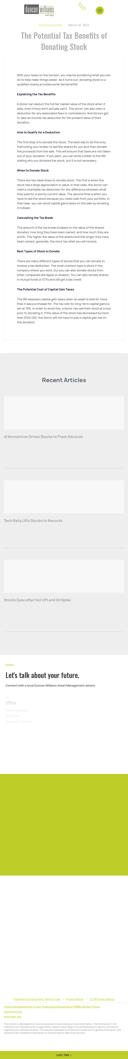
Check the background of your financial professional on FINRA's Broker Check (52, 1007)
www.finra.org (13, 1011)
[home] (39, 10)
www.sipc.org (12, 1016)
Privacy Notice (75, 999)
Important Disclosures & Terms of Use (36, 999)
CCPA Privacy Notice (102, 999)
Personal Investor (51, 25)
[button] (100, 10)
